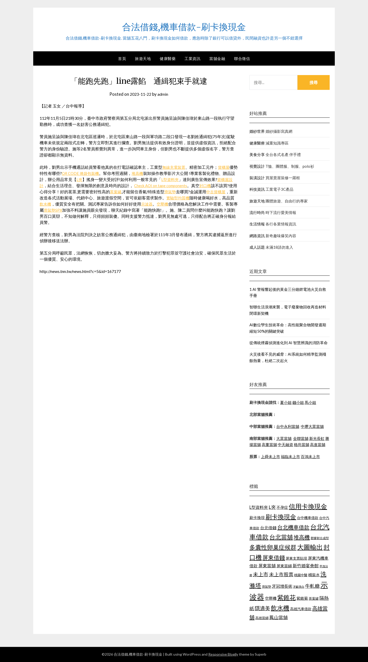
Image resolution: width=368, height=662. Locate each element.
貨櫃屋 (226, 167)
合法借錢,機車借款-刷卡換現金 (184, 25)
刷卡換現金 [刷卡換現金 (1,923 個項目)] (281, 516)
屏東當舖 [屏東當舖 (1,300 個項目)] (267, 565)
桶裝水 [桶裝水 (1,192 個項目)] (314, 574)
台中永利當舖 (287, 426)
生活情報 (257, 224)
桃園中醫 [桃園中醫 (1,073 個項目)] (300, 575)
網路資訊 (257, 235)
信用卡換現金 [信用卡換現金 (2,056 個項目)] (308, 506)
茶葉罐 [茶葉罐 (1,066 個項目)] (314, 598)
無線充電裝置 (174, 167)
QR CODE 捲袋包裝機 (85, 173)
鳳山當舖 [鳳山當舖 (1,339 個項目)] (278, 617)
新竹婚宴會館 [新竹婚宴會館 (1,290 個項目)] (306, 565)
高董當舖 (269, 444)
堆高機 (144, 173)
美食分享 (257, 154)
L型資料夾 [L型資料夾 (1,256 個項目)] (258, 507)
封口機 (217, 185)
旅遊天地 (143, 58)
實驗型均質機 (199, 197)
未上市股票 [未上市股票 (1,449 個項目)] (281, 574)
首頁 (122, 58)
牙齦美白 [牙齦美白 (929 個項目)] (298, 586)
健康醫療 (257, 143)
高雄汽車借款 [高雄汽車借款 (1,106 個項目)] (301, 609)
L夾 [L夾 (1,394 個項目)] (272, 507)
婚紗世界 (257, 131)
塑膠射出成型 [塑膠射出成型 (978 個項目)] (319, 538)
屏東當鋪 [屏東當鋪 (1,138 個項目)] (284, 566)
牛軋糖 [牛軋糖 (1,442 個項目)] (312, 586)
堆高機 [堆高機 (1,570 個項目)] (302, 537)
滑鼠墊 (185, 191)
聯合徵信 (242, 58)
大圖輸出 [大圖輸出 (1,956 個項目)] (310, 547)
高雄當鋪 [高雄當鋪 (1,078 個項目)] (262, 618)
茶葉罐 (130, 191)
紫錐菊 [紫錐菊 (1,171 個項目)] (302, 598)
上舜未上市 (270, 456)
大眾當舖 (284, 438)
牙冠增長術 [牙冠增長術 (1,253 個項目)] (282, 586)
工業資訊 (192, 58)
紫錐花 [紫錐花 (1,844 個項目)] (286, 597)
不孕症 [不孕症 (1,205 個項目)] (282, 507)
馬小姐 (310, 402)
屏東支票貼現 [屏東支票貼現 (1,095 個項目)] (296, 558)
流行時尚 (257, 212)
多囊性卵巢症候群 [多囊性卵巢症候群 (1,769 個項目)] (272, 547)
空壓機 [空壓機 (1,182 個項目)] (271, 598)
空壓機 (185, 203)
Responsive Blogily (223, 654)
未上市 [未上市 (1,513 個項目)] (260, 574)
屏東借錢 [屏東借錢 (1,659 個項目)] (273, 557)
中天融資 (285, 444)
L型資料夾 (179, 179)
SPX (84, 210)
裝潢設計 (257, 177)
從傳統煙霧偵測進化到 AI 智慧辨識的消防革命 (288, 342)
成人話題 (257, 247)
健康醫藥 (168, 58)
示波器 (168, 203)
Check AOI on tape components (170, 185)
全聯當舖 (300, 438)
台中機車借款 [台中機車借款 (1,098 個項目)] (307, 517)
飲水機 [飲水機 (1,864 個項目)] (280, 607)
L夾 (88, 179)
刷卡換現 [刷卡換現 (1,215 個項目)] (257, 517)
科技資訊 (257, 189)
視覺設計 (257, 166)
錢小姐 (298, 402)
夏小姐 (286, 402)
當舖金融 (217, 58)
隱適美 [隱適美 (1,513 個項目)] (262, 608)
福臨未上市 (290, 456)
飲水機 (66, 203)
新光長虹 (317, 438)
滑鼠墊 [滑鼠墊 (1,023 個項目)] (266, 586)
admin (164, 94)
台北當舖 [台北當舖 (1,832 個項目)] (281, 536)
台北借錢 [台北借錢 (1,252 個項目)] (268, 527)
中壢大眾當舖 (312, 426)
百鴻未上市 (310, 456)
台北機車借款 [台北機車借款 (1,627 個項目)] (293, 527)
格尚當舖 (301, 444)
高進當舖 (317, 444)
